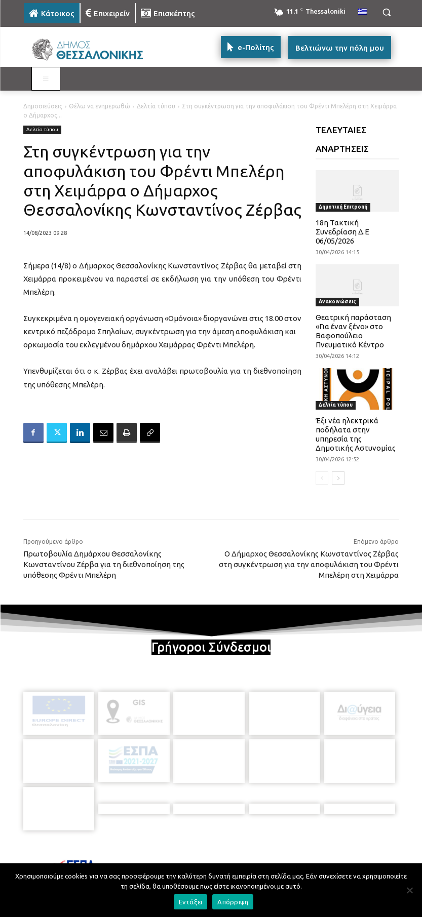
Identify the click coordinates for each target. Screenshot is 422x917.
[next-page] (338, 478)
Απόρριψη (232, 901)
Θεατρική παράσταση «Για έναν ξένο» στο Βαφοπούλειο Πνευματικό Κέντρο (353, 331)
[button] (387, 12)
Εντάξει (191, 901)
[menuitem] (363, 12)
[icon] (282, 859)
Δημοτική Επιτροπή (343, 207)
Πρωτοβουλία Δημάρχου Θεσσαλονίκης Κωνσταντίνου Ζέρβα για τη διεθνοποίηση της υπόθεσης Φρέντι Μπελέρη (103, 564)
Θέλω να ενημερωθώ (99, 106)
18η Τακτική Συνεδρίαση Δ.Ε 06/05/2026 (342, 231)
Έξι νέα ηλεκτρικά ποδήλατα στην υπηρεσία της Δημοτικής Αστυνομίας (356, 434)
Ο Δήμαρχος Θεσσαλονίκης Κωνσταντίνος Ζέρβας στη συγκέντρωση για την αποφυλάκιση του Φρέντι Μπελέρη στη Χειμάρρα (309, 564)
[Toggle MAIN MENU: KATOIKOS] (46, 79)
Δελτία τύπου (156, 106)
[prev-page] (322, 478)
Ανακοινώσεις (337, 301)
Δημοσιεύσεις (42, 106)
